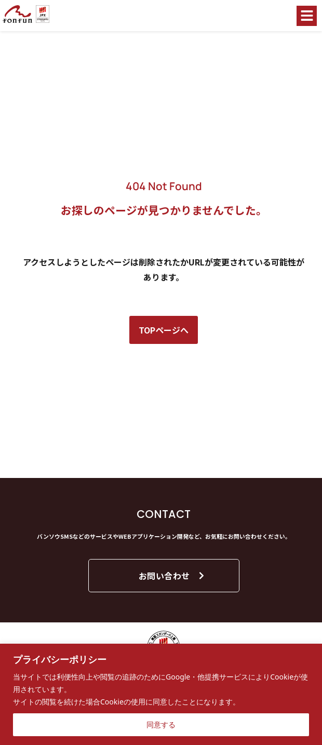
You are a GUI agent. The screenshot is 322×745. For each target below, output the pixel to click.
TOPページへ (164, 330)
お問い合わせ (172, 575)
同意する (161, 724)
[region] (161, 694)
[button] (307, 16)
